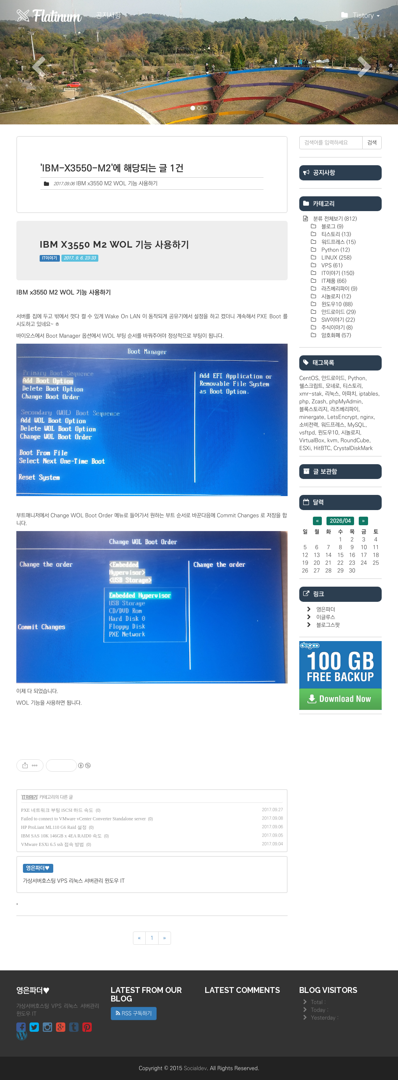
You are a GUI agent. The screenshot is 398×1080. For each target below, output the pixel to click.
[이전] (139, 938)
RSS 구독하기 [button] (134, 1013)
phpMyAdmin (345, 401)
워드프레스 (338, 242)
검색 (372, 143)
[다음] (164, 938)
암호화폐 (335, 335)
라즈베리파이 (338, 289)
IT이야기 (49, 258)
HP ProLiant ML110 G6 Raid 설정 (54, 827)
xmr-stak (310, 394)
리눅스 (332, 394)
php (304, 401)
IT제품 (333, 281)
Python (335, 250)
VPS (331, 265)
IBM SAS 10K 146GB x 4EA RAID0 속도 (61, 836)
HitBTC (322, 448)
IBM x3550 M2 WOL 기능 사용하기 (116, 183)
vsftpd (307, 433)
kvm (332, 440)
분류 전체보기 (334, 219)
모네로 (333, 386)
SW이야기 (337, 320)
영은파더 (325, 609)
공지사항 (108, 15)
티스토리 (335, 234)
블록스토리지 (313, 409)
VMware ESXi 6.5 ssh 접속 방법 (52, 844)
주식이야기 (336, 328)
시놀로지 (335, 297)
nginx (367, 417)
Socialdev (195, 1068)
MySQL (356, 425)
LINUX (335, 258)
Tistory (360, 17)
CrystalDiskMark (353, 448)
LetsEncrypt (342, 417)
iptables (368, 394)
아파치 (349, 394)
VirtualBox (311, 440)
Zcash (319, 401)
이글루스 (325, 617)
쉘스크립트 (311, 386)
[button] (30, 62)
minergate (311, 417)
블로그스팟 (328, 625)
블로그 (331, 227)
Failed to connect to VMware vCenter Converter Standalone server (83, 818)
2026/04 (340, 521)
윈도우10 (336, 304)
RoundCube (354, 440)
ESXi (305, 448)
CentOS (308, 378)
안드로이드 (338, 312)
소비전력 (308, 425)
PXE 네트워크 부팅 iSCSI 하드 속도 (57, 810)
